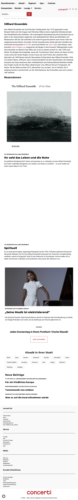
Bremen (25, 357)
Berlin (8, 357)
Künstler (13, 18)
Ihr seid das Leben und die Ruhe (26, 157)
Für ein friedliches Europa (19, 382)
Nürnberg (9, 367)
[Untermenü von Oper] (44, 3)
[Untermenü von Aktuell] (25, 3)
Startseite (7, 18)
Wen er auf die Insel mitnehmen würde (27, 397)
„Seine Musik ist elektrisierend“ (27, 312)
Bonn (16, 357)
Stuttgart (19, 367)
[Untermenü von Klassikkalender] (15, 3)
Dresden (46, 357)
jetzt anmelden (39, 339)
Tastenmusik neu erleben (19, 390)
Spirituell (10, 248)
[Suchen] (29, 14)
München (62, 362)
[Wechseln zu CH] (76, 9)
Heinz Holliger (16, 47)
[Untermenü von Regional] (36, 3)
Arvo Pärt (27, 45)
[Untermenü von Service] (41, 8)
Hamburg (24, 362)
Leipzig (52, 362)
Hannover (34, 362)
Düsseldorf (57, 357)
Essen (67, 357)
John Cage (53, 45)
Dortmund (36, 357)
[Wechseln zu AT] (73, 9)
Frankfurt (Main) (11, 362)
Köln (44, 362)
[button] (3, 496)
